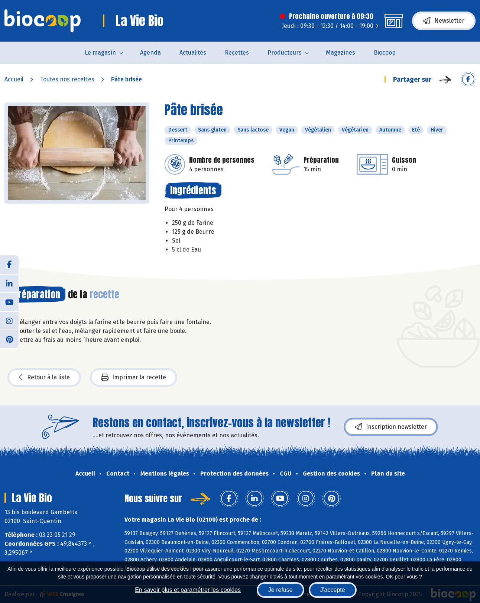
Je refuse (280, 590)
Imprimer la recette (133, 377)
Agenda (150, 52)
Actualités (192, 52)
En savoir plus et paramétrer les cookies (188, 590)
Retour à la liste (44, 377)
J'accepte (332, 590)
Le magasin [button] (100, 52)
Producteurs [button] (284, 52)
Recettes (237, 52)
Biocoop (385, 52)
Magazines (340, 52)
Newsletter (443, 21)
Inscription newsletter (391, 427)
